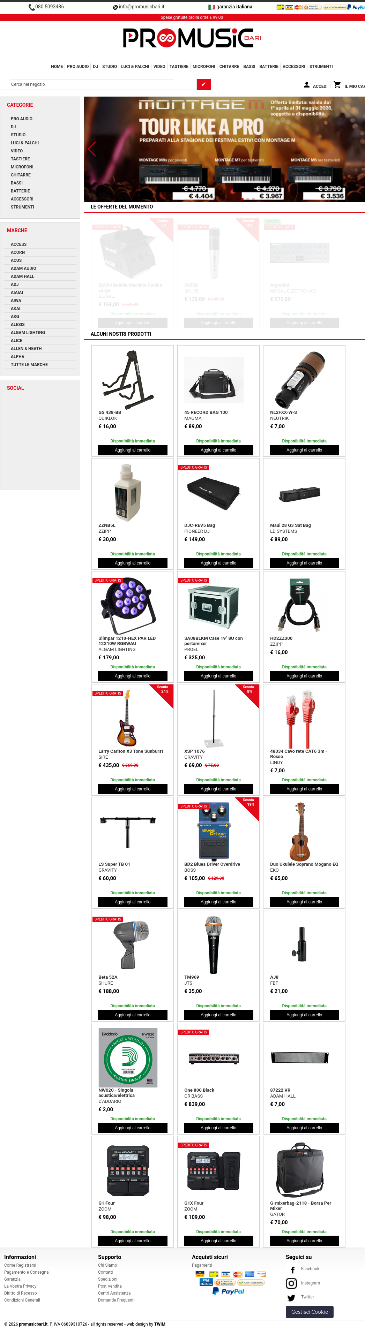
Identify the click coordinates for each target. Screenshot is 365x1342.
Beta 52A (107, 977)
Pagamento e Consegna (26, 1272)
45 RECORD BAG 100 (206, 412)
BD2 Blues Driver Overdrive (212, 864)
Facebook (302, 1268)
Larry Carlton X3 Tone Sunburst (130, 751)
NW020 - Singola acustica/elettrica (116, 1092)
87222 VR (280, 1090)
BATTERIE (268, 66)
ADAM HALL (283, 1096)
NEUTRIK (279, 418)
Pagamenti (202, 1265)
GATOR (277, 1214)
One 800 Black (199, 1090)
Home (57, 66)
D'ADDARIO (109, 1101)
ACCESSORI (294, 66)
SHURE (191, 291)
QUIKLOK (107, 418)
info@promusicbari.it (141, 6)
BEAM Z (106, 296)
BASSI (249, 66)
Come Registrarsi (20, 1265)
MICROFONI (204, 66)
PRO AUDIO (78, 66)
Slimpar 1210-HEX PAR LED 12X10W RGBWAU (127, 641)
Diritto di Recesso (20, 1293)
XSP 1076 (194, 751)
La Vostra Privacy (20, 1286)
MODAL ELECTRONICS (293, 291)
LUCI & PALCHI (135, 66)
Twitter (300, 1297)
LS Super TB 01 (114, 864)
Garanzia (12, 1279)
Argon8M (279, 285)
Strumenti (321, 66)
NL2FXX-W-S (283, 412)
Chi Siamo (107, 1265)
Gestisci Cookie (309, 1312)
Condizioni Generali (22, 1300)
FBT (274, 983)
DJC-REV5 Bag (199, 525)
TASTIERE (179, 66)
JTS (188, 983)
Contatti (105, 1272)
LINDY (276, 762)
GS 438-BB (109, 412)
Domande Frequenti (116, 1300)
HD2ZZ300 (281, 638)
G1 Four (106, 1203)
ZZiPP (104, 531)
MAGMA (192, 418)
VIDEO (159, 66)
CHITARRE (229, 66)
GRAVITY (193, 757)
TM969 (191, 977)
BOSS (190, 870)
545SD (191, 285)
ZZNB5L (106, 525)
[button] (92, 149)
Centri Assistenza (114, 1293)
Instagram (303, 1283)
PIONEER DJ (197, 531)
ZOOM (104, 1209)
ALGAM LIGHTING (116, 649)
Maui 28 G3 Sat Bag (290, 525)
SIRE (103, 757)
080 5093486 (49, 6)
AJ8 (274, 977)
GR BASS (193, 1096)
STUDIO (109, 66)
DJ (95, 66)
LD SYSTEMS (283, 531)
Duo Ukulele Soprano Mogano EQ (304, 864)
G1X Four (193, 1203)
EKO (274, 870)
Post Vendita (110, 1286)
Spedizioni (107, 1279)
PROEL (191, 649)
